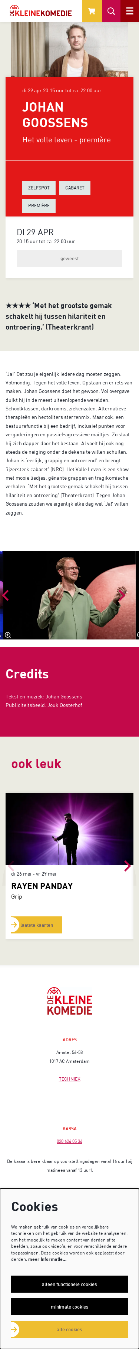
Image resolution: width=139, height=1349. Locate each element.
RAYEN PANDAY (42, 885)
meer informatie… (47, 1259)
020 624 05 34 (69, 1141)
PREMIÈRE (39, 205)
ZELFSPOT (39, 188)
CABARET (75, 188)
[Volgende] (122, 595)
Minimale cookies (70, 1307)
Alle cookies (69, 1329)
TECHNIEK (69, 1079)
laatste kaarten (36, 925)
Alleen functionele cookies (69, 1284)
